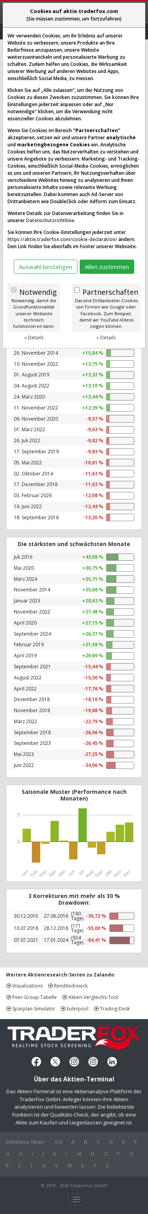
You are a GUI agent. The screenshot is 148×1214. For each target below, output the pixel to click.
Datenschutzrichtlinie (50, 220)
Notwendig (38, 292)
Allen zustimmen (107, 267)
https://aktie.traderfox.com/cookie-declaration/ (62, 239)
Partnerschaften (110, 292)
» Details (33, 337)
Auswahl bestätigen (45, 267)
